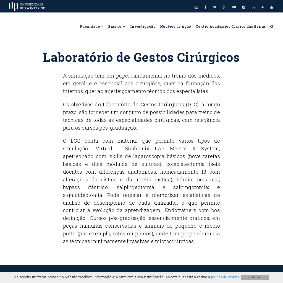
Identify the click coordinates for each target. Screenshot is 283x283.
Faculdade (92, 26)
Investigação (143, 26)
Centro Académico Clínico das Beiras (231, 26)
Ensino (116, 26)
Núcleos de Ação (175, 26)
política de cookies (225, 277)
